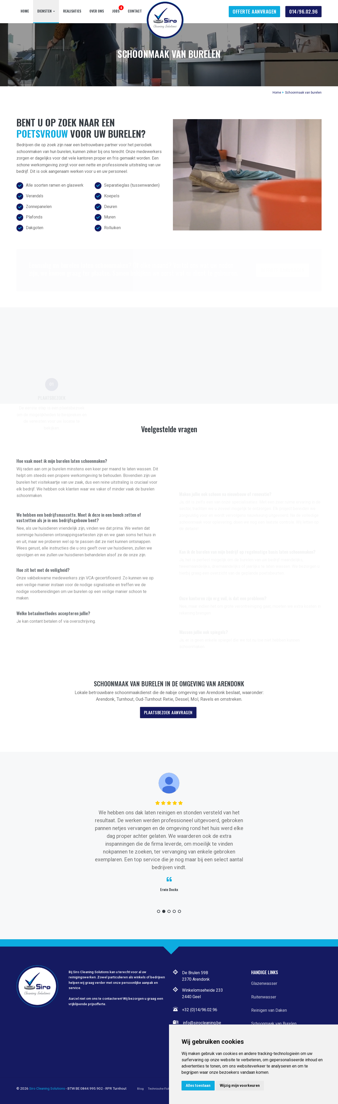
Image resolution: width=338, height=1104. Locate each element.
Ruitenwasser (263, 997)
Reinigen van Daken (269, 1010)
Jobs (115, 11)
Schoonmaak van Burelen (274, 1023)
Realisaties (72, 11)
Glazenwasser (264, 983)
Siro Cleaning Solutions (47, 1088)
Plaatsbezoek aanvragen (168, 707)
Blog (140, 1088)
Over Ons (96, 11)
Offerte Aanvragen (254, 11)
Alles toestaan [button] (198, 1085)
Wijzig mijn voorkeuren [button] (240, 1085)
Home (25, 11)
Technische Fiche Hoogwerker (168, 1088)
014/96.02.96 (303, 11)
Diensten (44, 11)
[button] (158, 911)
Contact (135, 11)
